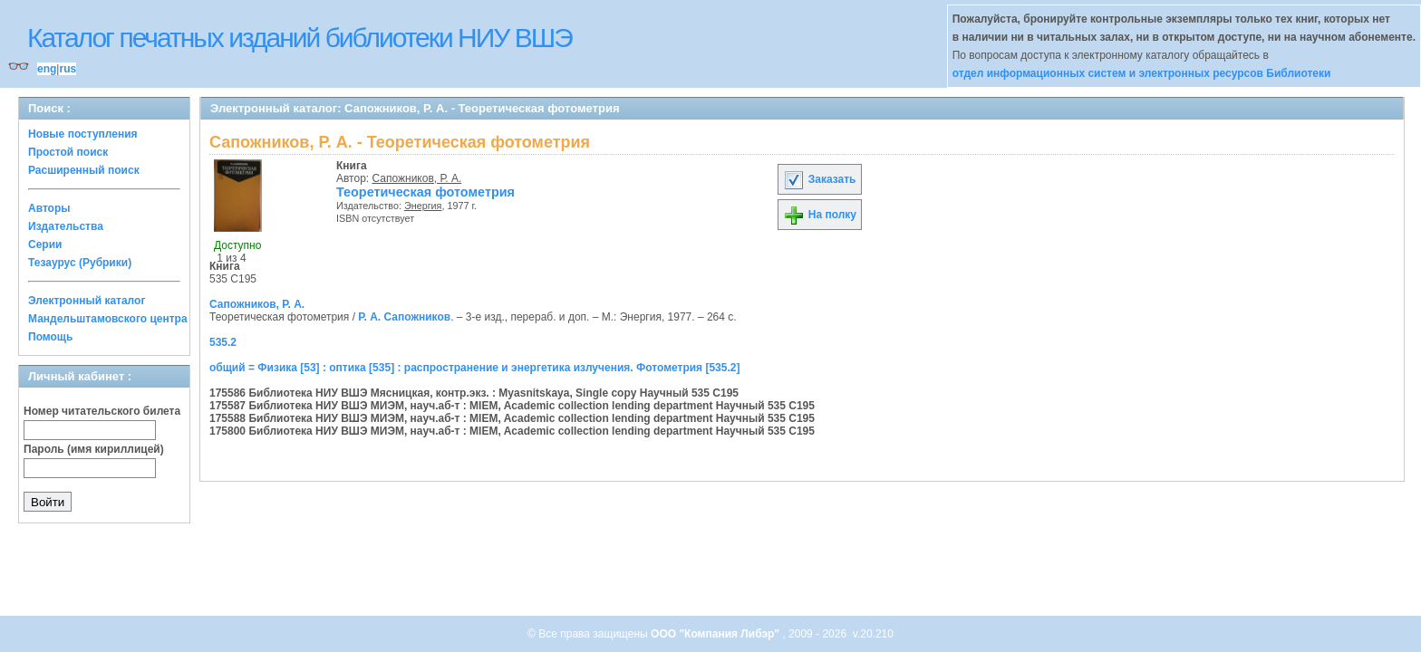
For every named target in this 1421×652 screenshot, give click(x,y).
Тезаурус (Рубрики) (79, 262)
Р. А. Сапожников (404, 317)
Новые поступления (83, 134)
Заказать (819, 179)
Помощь (50, 337)
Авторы (49, 208)
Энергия (423, 205)
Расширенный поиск (84, 170)
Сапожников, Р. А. (417, 178)
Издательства (65, 226)
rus (67, 68)
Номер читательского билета (102, 411)
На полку (819, 214)
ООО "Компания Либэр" (716, 634)
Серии (45, 244)
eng (46, 68)
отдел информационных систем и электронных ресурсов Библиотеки (1141, 73)
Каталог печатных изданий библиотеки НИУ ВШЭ (299, 38)
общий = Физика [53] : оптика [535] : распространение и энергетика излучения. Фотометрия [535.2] (474, 367)
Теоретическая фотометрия (425, 192)
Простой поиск (68, 152)
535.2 (223, 342)
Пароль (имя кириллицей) (94, 449)
